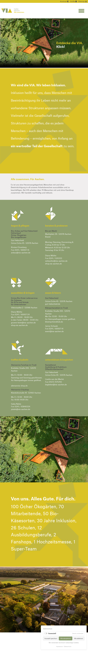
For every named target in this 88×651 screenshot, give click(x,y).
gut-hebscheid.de (52, 304)
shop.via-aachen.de (53, 263)
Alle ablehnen (78, 638)
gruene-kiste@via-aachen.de (23, 322)
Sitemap (82, 1)
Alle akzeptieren (65, 638)
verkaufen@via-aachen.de (56, 261)
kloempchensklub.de (54, 322)
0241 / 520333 (55, 258)
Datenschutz (67, 646)
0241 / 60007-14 (56, 328)
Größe (73, 1)
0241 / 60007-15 (22, 250)
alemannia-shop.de (19, 385)
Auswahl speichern (50, 638)
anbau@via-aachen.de (20, 252)
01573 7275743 (55, 382)
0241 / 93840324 (22, 406)
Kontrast (64, 1)
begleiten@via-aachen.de (56, 384)
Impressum (59, 646)
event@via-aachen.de (54, 331)
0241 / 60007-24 (22, 314)
